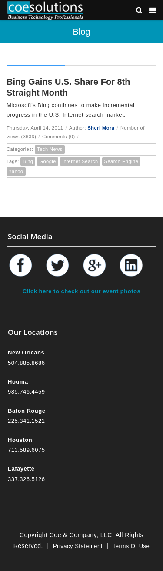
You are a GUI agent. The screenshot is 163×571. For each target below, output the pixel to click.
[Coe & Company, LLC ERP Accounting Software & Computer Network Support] (45, 9)
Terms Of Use (131, 546)
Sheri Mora (101, 127)
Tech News (49, 149)
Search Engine (121, 161)
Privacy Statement (78, 546)
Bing (28, 161)
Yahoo (16, 171)
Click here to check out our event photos (81, 291)
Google (47, 161)
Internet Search (80, 161)
